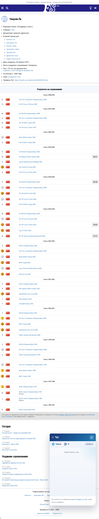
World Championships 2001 (28, 313)
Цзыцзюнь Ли (11, 43)
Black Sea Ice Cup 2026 (9, 450)
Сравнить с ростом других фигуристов (18, 70)
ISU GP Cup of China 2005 (27, 172)
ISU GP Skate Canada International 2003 (32, 236)
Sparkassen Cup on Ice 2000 (28, 330)
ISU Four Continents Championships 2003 (32, 251)
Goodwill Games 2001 (26, 304)
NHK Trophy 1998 (24, 376)
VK (66, 444)
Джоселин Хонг (12, 56)
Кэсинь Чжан (11, 46)
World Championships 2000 (28, 344)
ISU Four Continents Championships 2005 (32, 188)
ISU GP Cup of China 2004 (27, 199)
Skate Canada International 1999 (29, 355)
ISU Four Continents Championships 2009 (32, 100)
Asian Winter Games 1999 (27, 370)
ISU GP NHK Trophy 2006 (27, 142)
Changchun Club (14, 77)
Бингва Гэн (10, 39)
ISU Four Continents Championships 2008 (32, 118)
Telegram (56, 444)
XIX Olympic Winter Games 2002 (29, 289)
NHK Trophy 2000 (24, 324)
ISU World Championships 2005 (29, 182)
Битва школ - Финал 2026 (10, 444)
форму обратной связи (67, 415)
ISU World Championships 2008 (29, 113)
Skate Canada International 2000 (29, 335)
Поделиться (57, 513)
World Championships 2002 (28, 284)
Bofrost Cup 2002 (25, 274)
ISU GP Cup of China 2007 (27, 127)
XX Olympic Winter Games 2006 (29, 157)
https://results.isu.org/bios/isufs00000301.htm (31, 80)
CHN (13, 30)
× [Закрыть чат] (92, 437)
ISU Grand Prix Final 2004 (27, 193)
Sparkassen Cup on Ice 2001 (28, 294)
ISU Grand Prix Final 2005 (27, 167)
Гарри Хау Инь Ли (13, 59)
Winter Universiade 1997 (27, 410)
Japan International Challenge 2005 (30, 162)
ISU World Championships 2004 (29, 214)
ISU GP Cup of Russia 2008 (28, 104)
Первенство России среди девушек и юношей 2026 (19, 438)
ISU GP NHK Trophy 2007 (27, 123)
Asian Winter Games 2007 (27, 137)
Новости (27, 495)
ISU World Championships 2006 (29, 152)
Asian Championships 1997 (28, 387)
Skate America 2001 (25, 299)
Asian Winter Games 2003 (27, 257)
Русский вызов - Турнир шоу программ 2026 (56, 2)
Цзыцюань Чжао (12, 49)
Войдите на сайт (81, 499)
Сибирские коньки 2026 (9, 486)
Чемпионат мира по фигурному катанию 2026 (17, 474)
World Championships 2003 (28, 246)
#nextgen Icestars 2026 (9, 469)
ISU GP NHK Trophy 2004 (27, 204)
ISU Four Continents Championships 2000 (32, 350)
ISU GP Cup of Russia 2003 (28, 219)
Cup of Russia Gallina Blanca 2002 (30, 268)
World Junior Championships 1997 (30, 392)
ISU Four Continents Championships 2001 (32, 318)
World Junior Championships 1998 (30, 398)
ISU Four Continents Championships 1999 (32, 365)
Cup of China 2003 (25, 230)
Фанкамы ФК (39, 495)
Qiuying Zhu (10, 52)
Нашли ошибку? (43, 513)
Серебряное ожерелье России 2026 (13, 463)
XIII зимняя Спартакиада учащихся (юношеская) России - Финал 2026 (25, 480)
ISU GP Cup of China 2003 (27, 225)
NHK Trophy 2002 (24, 263)
